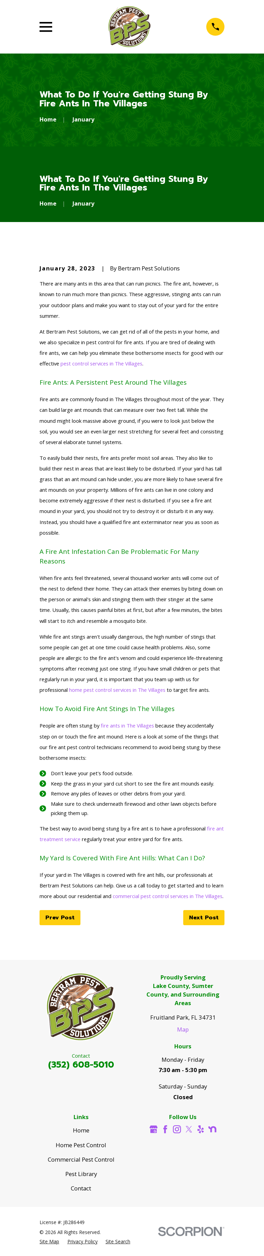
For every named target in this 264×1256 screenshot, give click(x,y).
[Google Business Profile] (153, 1129)
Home (81, 1130)
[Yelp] (201, 1129)
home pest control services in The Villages (117, 689)
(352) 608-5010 (81, 1064)
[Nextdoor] (212, 1129)
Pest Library (81, 1174)
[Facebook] (165, 1129)
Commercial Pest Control (81, 1159)
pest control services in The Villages (101, 363)
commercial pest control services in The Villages (167, 896)
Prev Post (60, 917)
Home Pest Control (81, 1145)
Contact (81, 1188)
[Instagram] (177, 1129)
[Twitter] (189, 1129)
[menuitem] (49, 1241)
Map (183, 1029)
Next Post (204, 917)
